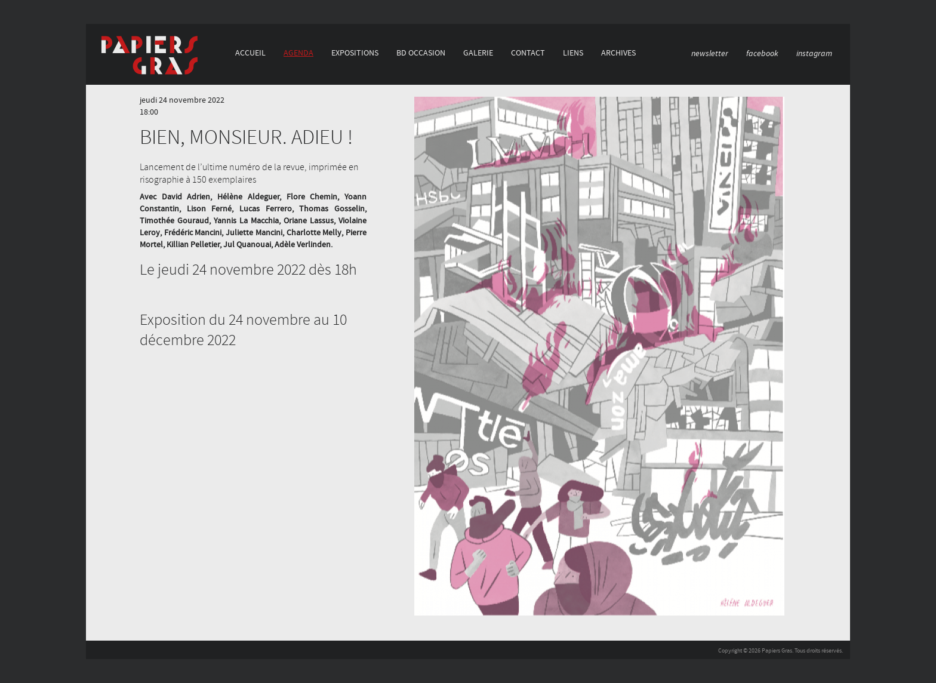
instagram (814, 53)
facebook (762, 53)
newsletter (709, 53)
